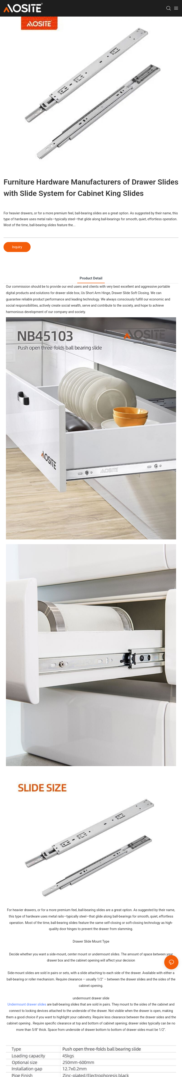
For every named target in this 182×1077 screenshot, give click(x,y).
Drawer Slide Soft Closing (130, 293)
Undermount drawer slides (27, 1004)
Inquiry (17, 247)
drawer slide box (67, 293)
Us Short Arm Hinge (95, 293)
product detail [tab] (91, 278)
